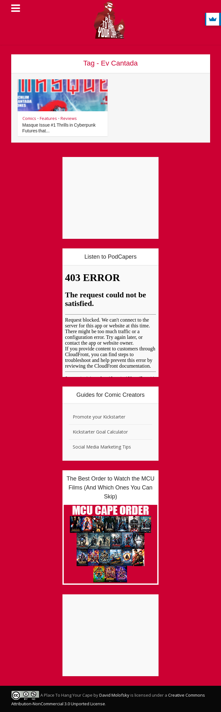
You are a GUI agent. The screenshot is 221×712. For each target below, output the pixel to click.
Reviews (69, 118)
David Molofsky (114, 695)
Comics (29, 118)
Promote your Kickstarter (99, 417)
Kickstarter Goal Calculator (100, 432)
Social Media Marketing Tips (102, 447)
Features (48, 118)
